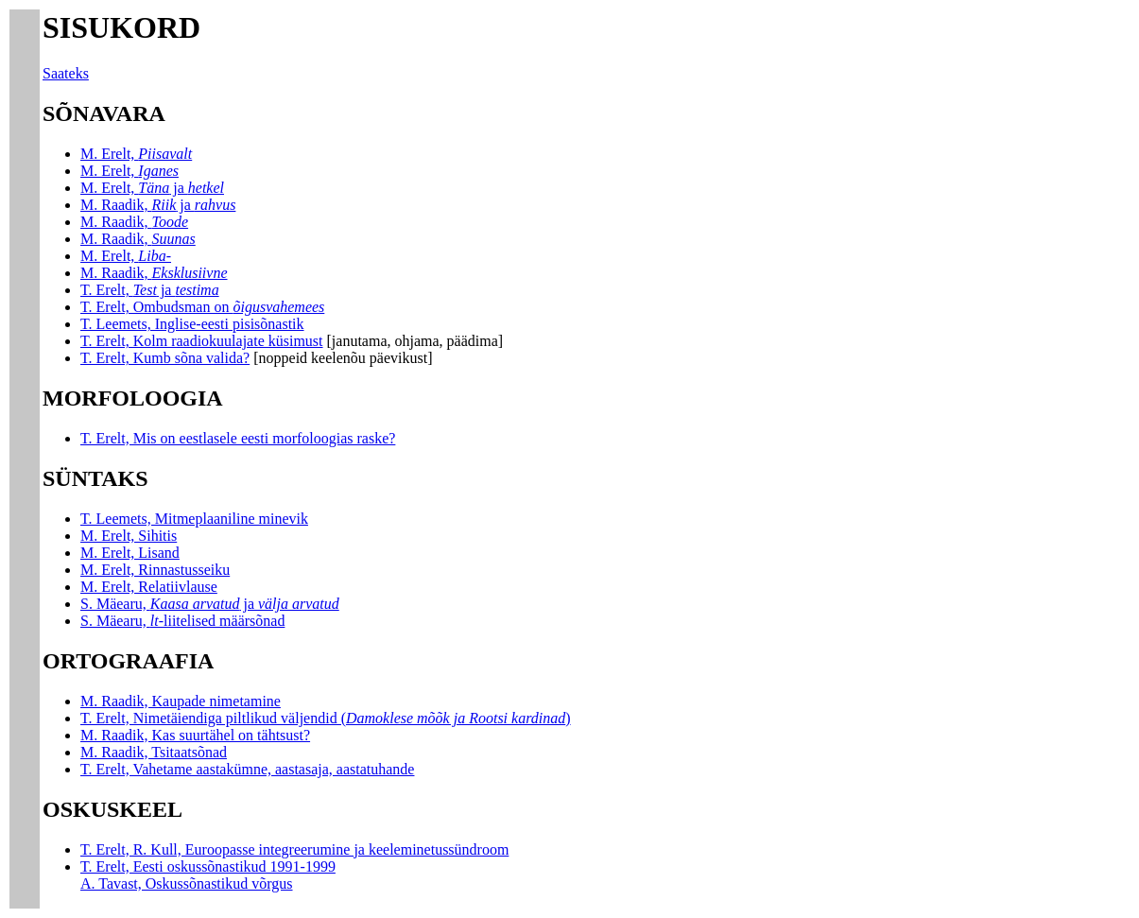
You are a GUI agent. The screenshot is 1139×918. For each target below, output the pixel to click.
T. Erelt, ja (149, 290)
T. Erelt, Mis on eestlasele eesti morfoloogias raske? (237, 438)
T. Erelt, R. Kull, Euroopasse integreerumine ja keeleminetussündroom (294, 849)
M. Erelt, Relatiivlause (148, 587)
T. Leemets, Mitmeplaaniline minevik (194, 519)
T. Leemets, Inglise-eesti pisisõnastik (192, 324)
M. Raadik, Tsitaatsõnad (153, 752)
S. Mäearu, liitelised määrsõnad (182, 621)
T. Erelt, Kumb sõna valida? (165, 358)
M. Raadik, (134, 222)
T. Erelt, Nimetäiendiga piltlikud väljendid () (325, 718)
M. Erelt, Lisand (130, 553)
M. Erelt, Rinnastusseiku (155, 570)
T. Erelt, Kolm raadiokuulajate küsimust (201, 341)
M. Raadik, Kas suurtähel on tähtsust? (195, 735)
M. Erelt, (136, 154)
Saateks (66, 73)
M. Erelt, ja (152, 188)
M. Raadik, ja (157, 205)
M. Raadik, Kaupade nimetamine (180, 701)
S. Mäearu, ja (209, 604)
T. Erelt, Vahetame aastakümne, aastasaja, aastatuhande (247, 769)
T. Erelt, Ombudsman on (202, 307)
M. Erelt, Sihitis (128, 536)
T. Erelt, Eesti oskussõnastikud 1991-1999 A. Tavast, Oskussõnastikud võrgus (208, 875)
